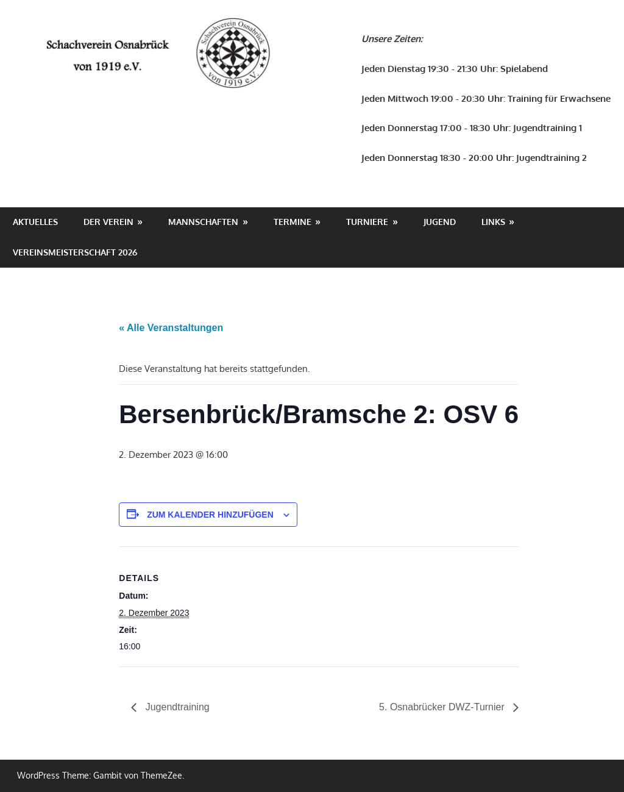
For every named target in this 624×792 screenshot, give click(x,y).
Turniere (367, 221)
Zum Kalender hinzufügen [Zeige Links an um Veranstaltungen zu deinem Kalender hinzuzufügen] (210, 514)
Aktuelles (35, 221)
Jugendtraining (176, 707)
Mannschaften (203, 221)
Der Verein (108, 221)
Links (493, 221)
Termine (292, 221)
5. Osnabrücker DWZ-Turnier (443, 707)
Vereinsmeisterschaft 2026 (75, 252)
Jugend (440, 221)
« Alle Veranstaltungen (171, 328)
